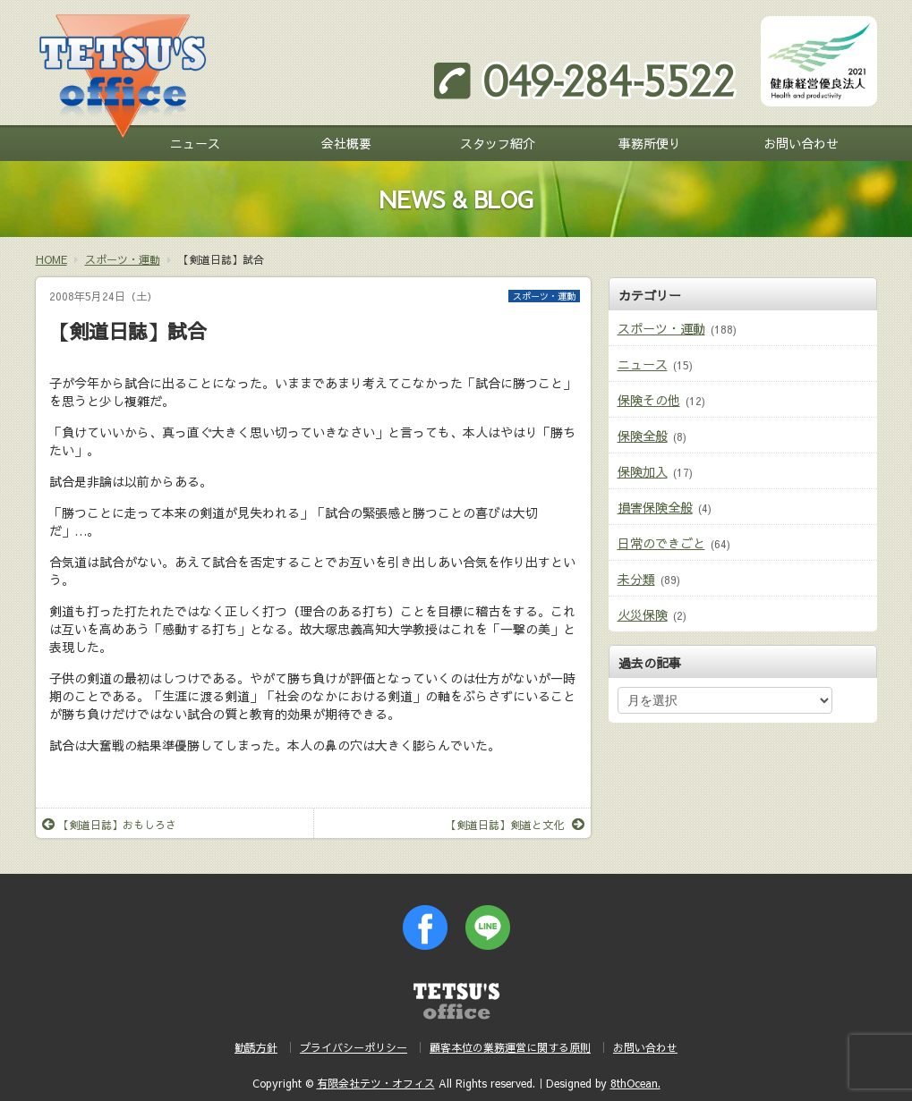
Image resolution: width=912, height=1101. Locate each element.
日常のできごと (661, 543)
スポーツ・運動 (544, 296)
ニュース (195, 143)
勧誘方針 (255, 1047)
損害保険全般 (655, 507)
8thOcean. (635, 1083)
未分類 (636, 579)
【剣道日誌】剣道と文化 (515, 824)
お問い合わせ (801, 143)
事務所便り (649, 143)
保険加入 (643, 471)
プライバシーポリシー (353, 1047)
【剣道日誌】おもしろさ (109, 824)
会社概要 (346, 143)
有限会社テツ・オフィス (376, 1083)
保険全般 (643, 436)
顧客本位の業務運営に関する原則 (510, 1047)
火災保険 (643, 614)
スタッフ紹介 (497, 143)
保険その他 (649, 400)
